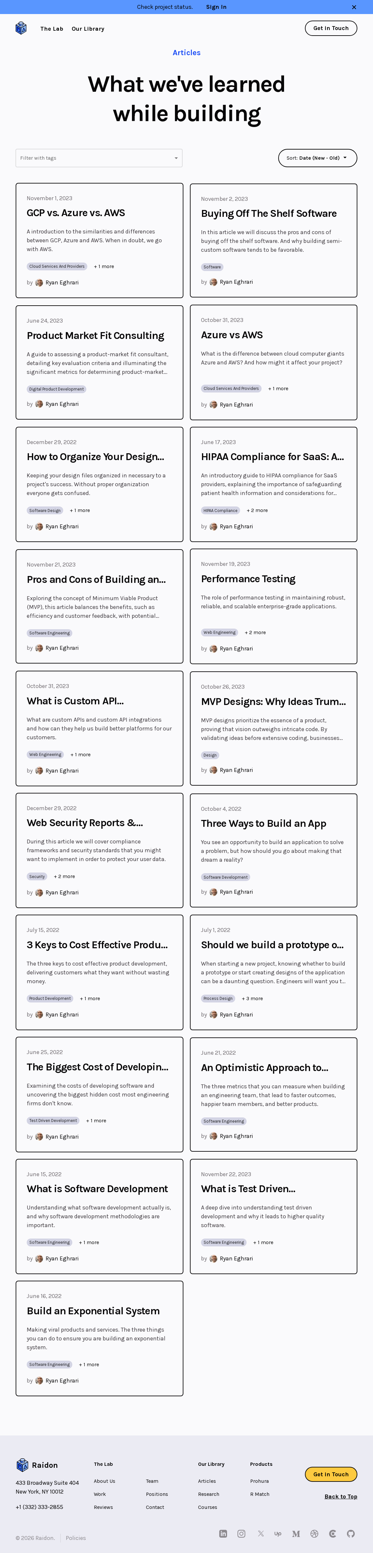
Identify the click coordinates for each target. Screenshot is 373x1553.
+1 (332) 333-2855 (39, 1507)
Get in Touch (331, 28)
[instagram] (242, 1534)
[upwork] (279, 1534)
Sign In (216, 6)
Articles (207, 1481)
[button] (99, 158)
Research (208, 1494)
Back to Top (340, 1496)
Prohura (259, 1481)
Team (152, 1481)
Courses (207, 1507)
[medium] (297, 1534)
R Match (259, 1494)
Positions (157, 1494)
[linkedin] (224, 1534)
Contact (155, 1507)
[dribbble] (315, 1534)
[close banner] (354, 7)
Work (100, 1494)
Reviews (103, 1507)
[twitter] (261, 1534)
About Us (104, 1481)
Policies (76, 1538)
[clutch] (334, 1534)
